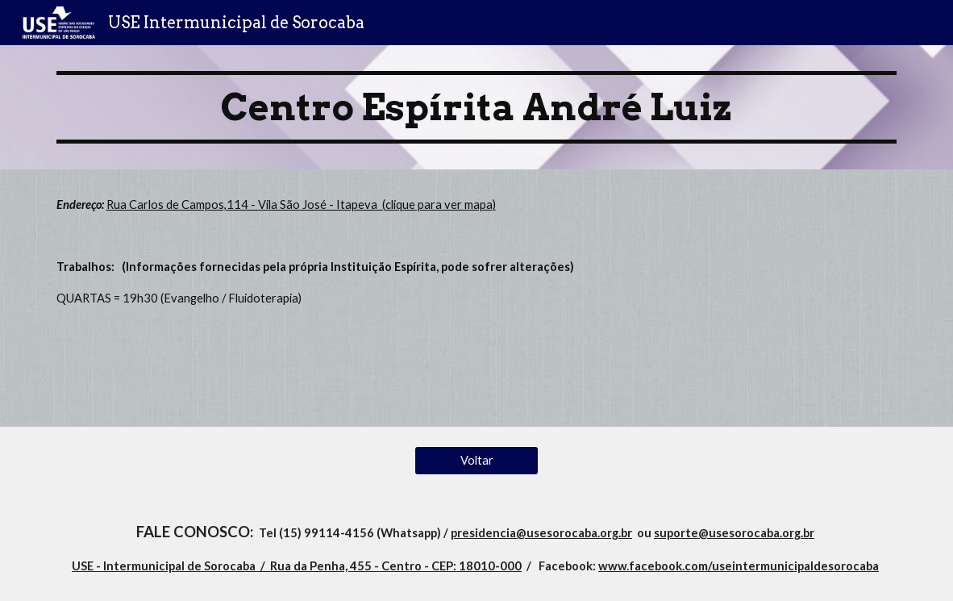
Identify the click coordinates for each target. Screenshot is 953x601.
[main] (477, 107)
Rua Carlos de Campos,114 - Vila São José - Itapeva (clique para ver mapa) (301, 204)
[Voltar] (476, 460)
